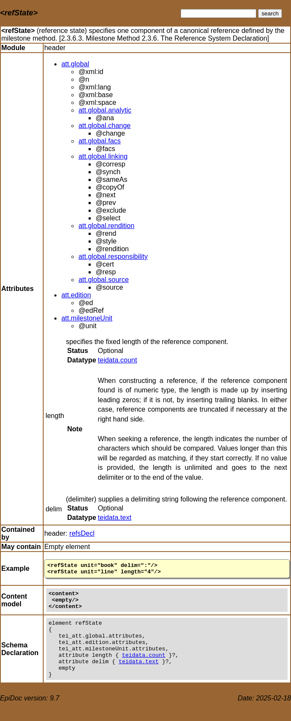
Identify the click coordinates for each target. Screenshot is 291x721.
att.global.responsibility (113, 256)
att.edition (76, 295)
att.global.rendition (106, 225)
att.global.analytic (104, 110)
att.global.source (103, 279)
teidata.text (114, 517)
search (270, 13)
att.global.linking (103, 156)
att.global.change (104, 125)
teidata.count (117, 360)
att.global (75, 64)
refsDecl (82, 533)
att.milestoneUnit (86, 318)
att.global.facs (99, 141)
